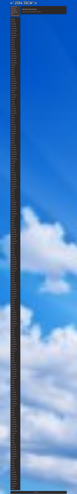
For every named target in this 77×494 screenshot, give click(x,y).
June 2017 (13, 193)
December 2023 (13, 83)
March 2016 (13, 227)
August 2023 (13, 90)
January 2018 (13, 177)
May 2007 (12, 465)
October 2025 (13, 33)
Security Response (57, 3)
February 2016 (13, 229)
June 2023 (13, 92)
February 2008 (13, 447)
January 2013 (13, 314)
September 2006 (14, 483)
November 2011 (14, 344)
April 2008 (13, 442)
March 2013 (13, 309)
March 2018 (13, 172)
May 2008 (12, 440)
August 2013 (13, 298)
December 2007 (13, 451)
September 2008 (14, 431)
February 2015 (13, 257)
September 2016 (14, 213)
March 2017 (13, 200)
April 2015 (13, 252)
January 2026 (13, 26)
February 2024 (13, 78)
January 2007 (13, 474)
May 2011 (12, 357)
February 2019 (13, 147)
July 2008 (12, 435)
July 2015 (12, 245)
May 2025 (12, 44)
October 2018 (13, 156)
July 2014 (12, 273)
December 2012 (13, 316)
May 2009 (12, 412)
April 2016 (13, 225)
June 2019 (13, 138)
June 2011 (13, 355)
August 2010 (13, 378)
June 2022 (13, 101)
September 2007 (14, 456)
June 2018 (13, 165)
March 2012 (13, 337)
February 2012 (13, 339)
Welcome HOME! (63, 3)
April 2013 (13, 307)
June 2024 (13, 69)
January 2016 (13, 232)
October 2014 (13, 266)
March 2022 (13, 106)
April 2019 (13, 142)
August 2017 (13, 188)
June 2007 (13, 463)
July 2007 (12, 460)
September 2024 (14, 62)
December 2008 (13, 424)
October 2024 (13, 60)
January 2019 (13, 149)
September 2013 (14, 296)
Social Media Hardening (59, 3)
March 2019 (13, 145)
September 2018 (14, 158)
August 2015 (13, 243)
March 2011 (13, 362)
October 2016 (13, 211)
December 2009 (13, 396)
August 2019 (13, 133)
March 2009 (13, 417)
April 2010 (13, 387)
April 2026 (13, 19)
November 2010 (14, 371)
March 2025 (13, 49)
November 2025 (14, 30)
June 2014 (13, 275)
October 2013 (13, 293)
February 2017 (13, 202)
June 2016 (13, 220)
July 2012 (12, 328)
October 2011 (13, 346)
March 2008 (13, 444)
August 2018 (13, 161)
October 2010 (13, 373)
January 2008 (13, 449)
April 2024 (13, 74)
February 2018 (13, 174)
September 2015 (14, 241)
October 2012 (13, 321)
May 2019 (12, 140)
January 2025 (13, 53)
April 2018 (13, 170)
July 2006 (12, 488)
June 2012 (13, 330)
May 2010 (12, 385)
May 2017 (12, 195)
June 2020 (13, 117)
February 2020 (13, 126)
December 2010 (13, 369)
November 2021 (14, 113)
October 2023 (13, 85)
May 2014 (12, 277)
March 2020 (13, 124)
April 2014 (13, 280)
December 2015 (13, 234)
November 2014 (14, 264)
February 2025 (13, 51)
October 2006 (13, 481)
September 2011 (14, 348)
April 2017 (13, 197)
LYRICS (55, 3)
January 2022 (13, 110)
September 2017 (14, 186)
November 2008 (14, 426)
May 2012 (12, 332)
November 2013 (14, 291)
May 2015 (12, 250)
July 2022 (12, 99)
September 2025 (14, 35)
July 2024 (12, 67)
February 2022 (13, 108)
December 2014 (13, 261)
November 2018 (14, 154)
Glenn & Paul (61, 3)
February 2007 (13, 472)
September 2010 (14, 376)
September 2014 (14, 268)
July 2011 (12, 353)
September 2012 (14, 323)
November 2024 (14, 58)
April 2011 (13, 360)
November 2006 (14, 479)
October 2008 (13, 428)
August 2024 (13, 65)
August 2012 (13, 325)
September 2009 (14, 403)
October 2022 (13, 97)
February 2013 (13, 312)
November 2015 (14, 236)
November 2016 (14, 209)
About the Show (53, 3)
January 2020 (13, 129)
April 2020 (13, 122)
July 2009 (12, 408)
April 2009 (13, 415)
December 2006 (13, 476)
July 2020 (12, 115)
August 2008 (13, 433)
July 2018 (12, 163)
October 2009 (13, 401)
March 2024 (13, 76)
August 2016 (13, 216)
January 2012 (13, 341)
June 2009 (13, 410)
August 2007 (13, 458)
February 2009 (13, 419)
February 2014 (13, 284)
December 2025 (13, 28)
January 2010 (13, 394)
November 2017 (14, 181)
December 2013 (13, 289)
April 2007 (13, 467)
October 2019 (13, 131)
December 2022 (13, 94)
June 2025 (13, 42)
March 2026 (13, 21)
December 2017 (13, 179)
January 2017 (13, 204)
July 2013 (12, 300)
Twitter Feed (65, 3)
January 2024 (13, 81)
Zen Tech (35, 492)
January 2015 (13, 259)
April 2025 (13, 46)
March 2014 (13, 282)
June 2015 (13, 248)
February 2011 (13, 364)
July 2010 (12, 380)
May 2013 (12, 305)
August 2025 (13, 37)
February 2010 (13, 392)
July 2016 (12, 218)
